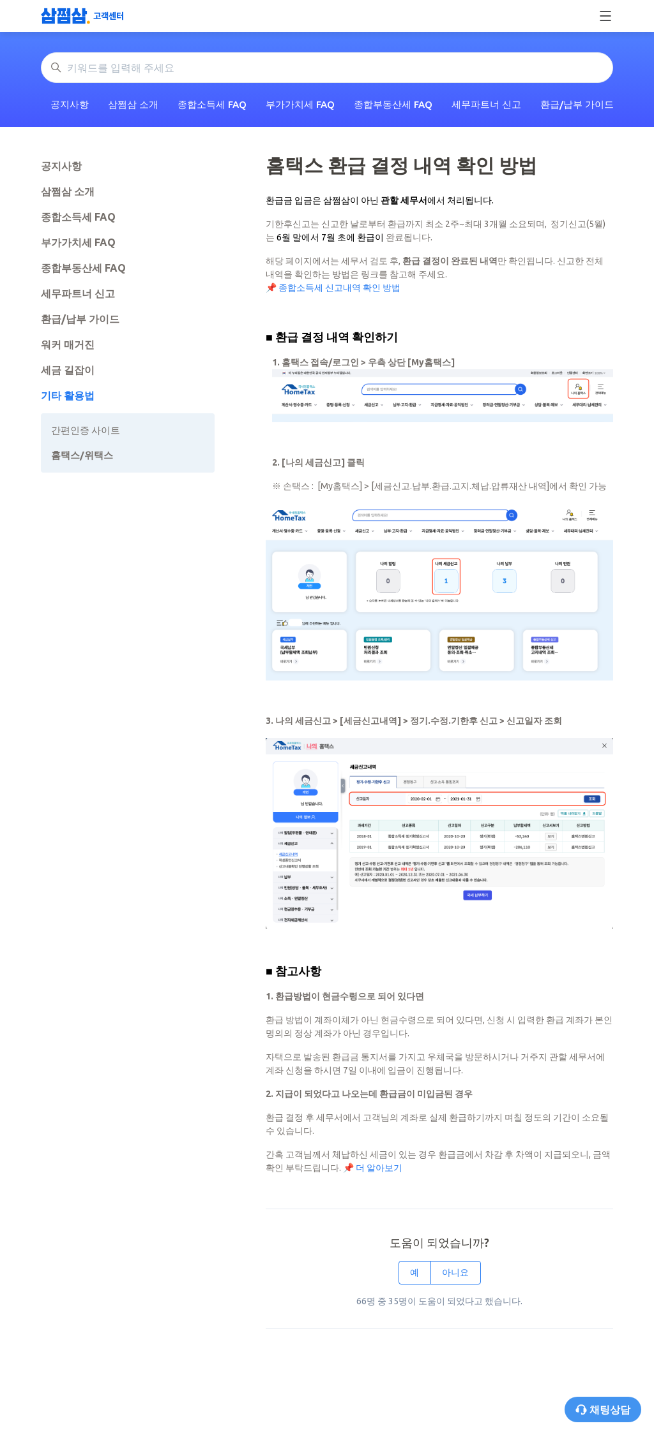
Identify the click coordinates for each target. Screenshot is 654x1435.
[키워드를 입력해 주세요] (327, 67)
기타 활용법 (68, 395)
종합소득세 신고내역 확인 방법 (339, 288)
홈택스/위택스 (82, 455)
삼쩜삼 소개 (133, 104)
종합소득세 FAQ (212, 104)
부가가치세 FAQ (300, 104)
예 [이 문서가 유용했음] (414, 1272)
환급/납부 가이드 (577, 104)
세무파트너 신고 (486, 104)
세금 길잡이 (68, 370)
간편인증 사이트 (85, 430)
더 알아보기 (379, 1168)
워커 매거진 (68, 344)
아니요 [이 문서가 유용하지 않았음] (455, 1272)
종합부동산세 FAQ (393, 104)
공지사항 (69, 104)
